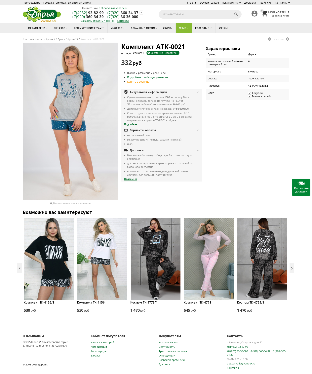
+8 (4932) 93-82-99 (237, 347)
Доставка (250, 2)
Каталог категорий (102, 342)
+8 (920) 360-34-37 (259, 351)
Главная (192, 2)
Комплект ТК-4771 (197, 302)
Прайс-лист (265, 2)
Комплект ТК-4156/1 (39, 302)
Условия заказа (209, 2)
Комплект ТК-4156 (91, 302)
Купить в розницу (138, 81)
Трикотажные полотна (173, 351)
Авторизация (99, 347)
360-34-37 (122, 13)
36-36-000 (122, 17)
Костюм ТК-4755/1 (250, 302)
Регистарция (98, 351)
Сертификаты (167, 347)
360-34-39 (88, 17)
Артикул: (126, 53)
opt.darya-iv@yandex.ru (113, 8)
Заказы (95, 355)
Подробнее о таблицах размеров (147, 77)
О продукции (167, 355)
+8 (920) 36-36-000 (237, 351)
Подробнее (130, 124)
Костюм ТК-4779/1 (144, 302)
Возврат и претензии (172, 360)
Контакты (281, 2)
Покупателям (230, 2)
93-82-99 (88, 13)
